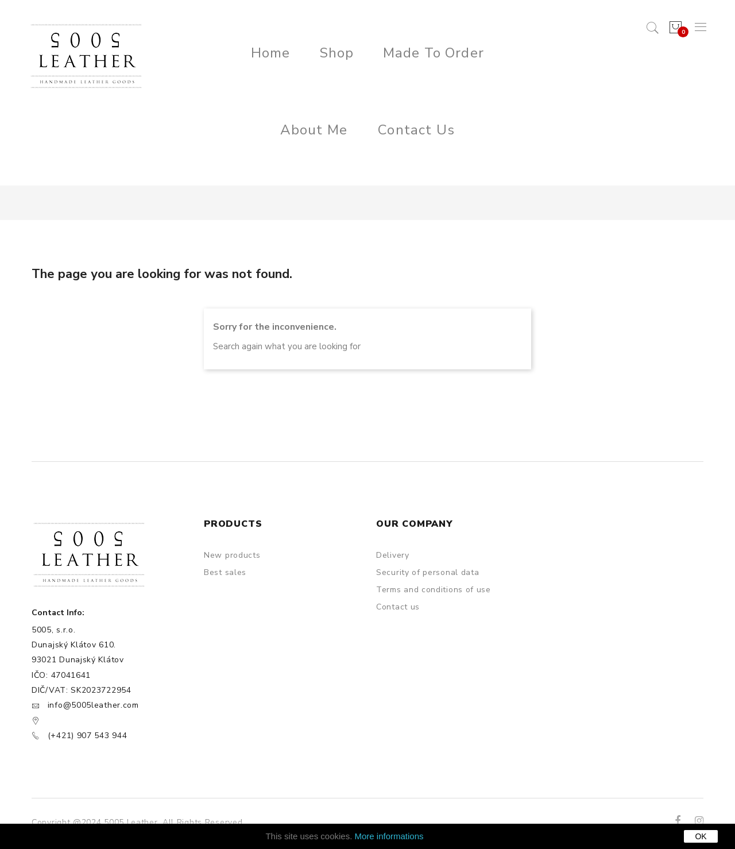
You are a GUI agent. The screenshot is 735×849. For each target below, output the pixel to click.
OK (700, 836)
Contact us (398, 606)
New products (232, 555)
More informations (389, 836)
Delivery (392, 555)
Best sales (225, 572)
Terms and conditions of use (433, 589)
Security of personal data (427, 572)
